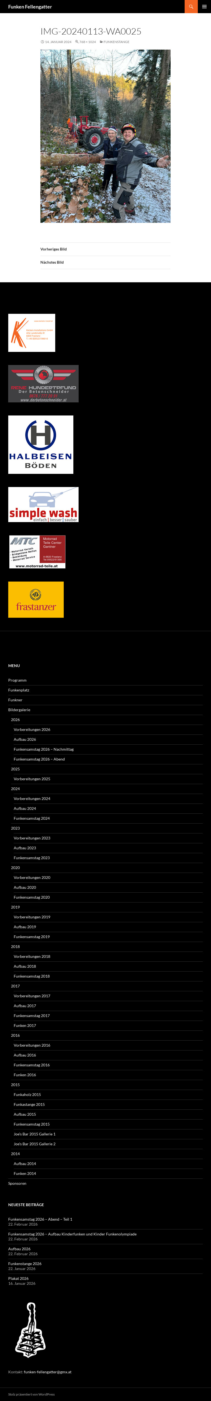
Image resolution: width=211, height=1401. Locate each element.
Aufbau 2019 (25, 926)
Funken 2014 (25, 1173)
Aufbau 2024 (25, 808)
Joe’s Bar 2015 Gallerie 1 (34, 1134)
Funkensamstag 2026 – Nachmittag (44, 749)
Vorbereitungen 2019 (32, 917)
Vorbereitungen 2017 (32, 995)
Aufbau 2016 (25, 1055)
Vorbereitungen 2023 (32, 838)
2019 (15, 907)
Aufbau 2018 (25, 966)
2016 (15, 1035)
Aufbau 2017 (25, 1005)
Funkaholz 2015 (27, 1094)
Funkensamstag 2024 (32, 818)
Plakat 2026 (18, 1278)
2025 (15, 769)
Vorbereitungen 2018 (32, 956)
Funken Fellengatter (30, 7)
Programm (17, 680)
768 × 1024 (87, 42)
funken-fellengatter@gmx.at (47, 1371)
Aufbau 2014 (25, 1163)
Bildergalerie (19, 709)
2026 (15, 719)
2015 (15, 1084)
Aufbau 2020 (25, 887)
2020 (15, 867)
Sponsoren (17, 1183)
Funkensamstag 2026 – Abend (39, 759)
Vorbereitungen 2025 (32, 778)
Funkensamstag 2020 (32, 897)
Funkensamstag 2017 (32, 1015)
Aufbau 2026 (25, 739)
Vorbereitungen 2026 (32, 729)
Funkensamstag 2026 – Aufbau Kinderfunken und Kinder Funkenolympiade (72, 1234)
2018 (15, 946)
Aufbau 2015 (25, 1114)
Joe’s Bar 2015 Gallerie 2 (34, 1143)
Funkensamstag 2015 (32, 1124)
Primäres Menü (204, 6)
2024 (15, 788)
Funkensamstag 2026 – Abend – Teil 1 (40, 1219)
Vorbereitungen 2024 (32, 798)
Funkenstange (116, 42)
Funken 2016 (25, 1074)
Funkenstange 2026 (24, 1263)
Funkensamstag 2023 (32, 857)
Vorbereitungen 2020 (32, 877)
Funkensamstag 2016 (32, 1065)
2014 (15, 1153)
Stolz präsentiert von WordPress (31, 1394)
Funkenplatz (18, 690)
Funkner (15, 699)
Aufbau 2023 (25, 847)
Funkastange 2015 (29, 1104)
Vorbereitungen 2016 (32, 1045)
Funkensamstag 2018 (32, 976)
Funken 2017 (25, 1025)
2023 (15, 828)
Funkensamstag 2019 (32, 936)
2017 (15, 986)
